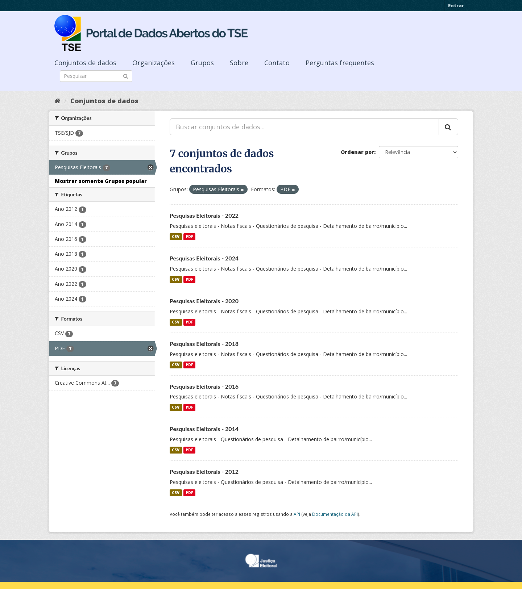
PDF (189, 236)
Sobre (239, 62)
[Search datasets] (96, 76)
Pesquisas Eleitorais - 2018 (204, 343)
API (297, 514)
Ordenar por (357, 152)
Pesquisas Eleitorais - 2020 (204, 300)
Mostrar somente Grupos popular (101, 180)
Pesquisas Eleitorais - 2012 (204, 471)
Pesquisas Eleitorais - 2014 (204, 428)
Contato (277, 62)
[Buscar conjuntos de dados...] (304, 126)
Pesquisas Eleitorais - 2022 (204, 215)
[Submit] (126, 75)
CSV (175, 236)
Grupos (202, 62)
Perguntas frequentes (340, 62)
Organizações (153, 62)
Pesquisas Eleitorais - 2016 (204, 386)
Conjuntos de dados (85, 62)
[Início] (57, 100)
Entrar (456, 5)
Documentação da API (335, 514)
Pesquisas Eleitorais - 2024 (204, 258)
